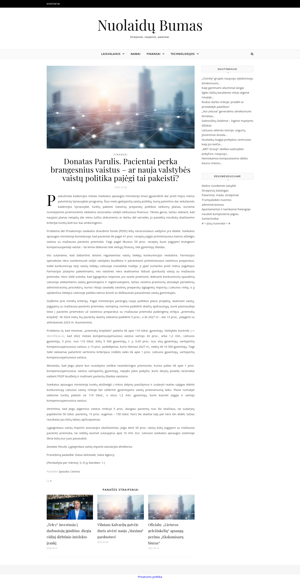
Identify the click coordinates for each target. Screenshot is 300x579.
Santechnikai (210, 218)
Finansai (154, 54)
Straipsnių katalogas (215, 190)
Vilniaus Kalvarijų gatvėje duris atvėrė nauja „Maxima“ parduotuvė (120, 530)
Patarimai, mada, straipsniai (220, 195)
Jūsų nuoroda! (216, 223)
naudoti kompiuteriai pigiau (220, 214)
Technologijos (183, 54)
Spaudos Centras (69, 471)
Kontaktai (53, 3)
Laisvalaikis (111, 54)
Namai (136, 54)
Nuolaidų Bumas (150, 25)
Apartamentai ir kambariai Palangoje (226, 209)
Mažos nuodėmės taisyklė (219, 186)
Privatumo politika (150, 577)
